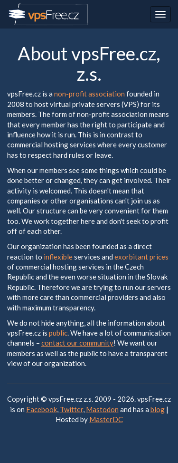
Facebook (41, 409)
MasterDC (106, 419)
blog (157, 409)
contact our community (77, 342)
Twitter (71, 409)
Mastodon (102, 409)
